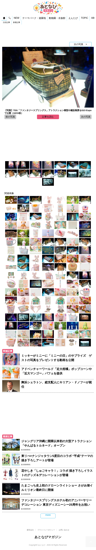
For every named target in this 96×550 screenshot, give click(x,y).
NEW (16, 18)
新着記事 (16, 22)
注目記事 (6, 22)
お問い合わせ (64, 530)
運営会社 (30, 530)
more (48, 515)
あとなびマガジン (48, 537)
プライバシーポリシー (46, 530)
